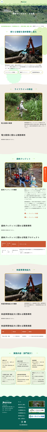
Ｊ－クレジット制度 (32, 213)
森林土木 (8, 364)
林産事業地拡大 (36, 72)
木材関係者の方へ (22, 410)
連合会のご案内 (21, 404)
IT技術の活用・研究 (8, 378)
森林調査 (38, 364)
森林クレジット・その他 (38, 378)
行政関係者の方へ (22, 413)
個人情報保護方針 (23, 424)
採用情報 (37, 404)
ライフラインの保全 (10, 72)
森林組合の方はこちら (45, 174)
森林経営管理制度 (23, 378)
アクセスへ (4, 412)
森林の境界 (23, 363)
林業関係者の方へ (22, 407)
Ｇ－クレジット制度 (32, 217)
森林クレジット (24, 72)
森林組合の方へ (21, 415)
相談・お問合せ (21, 418)
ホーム (19, 401)
